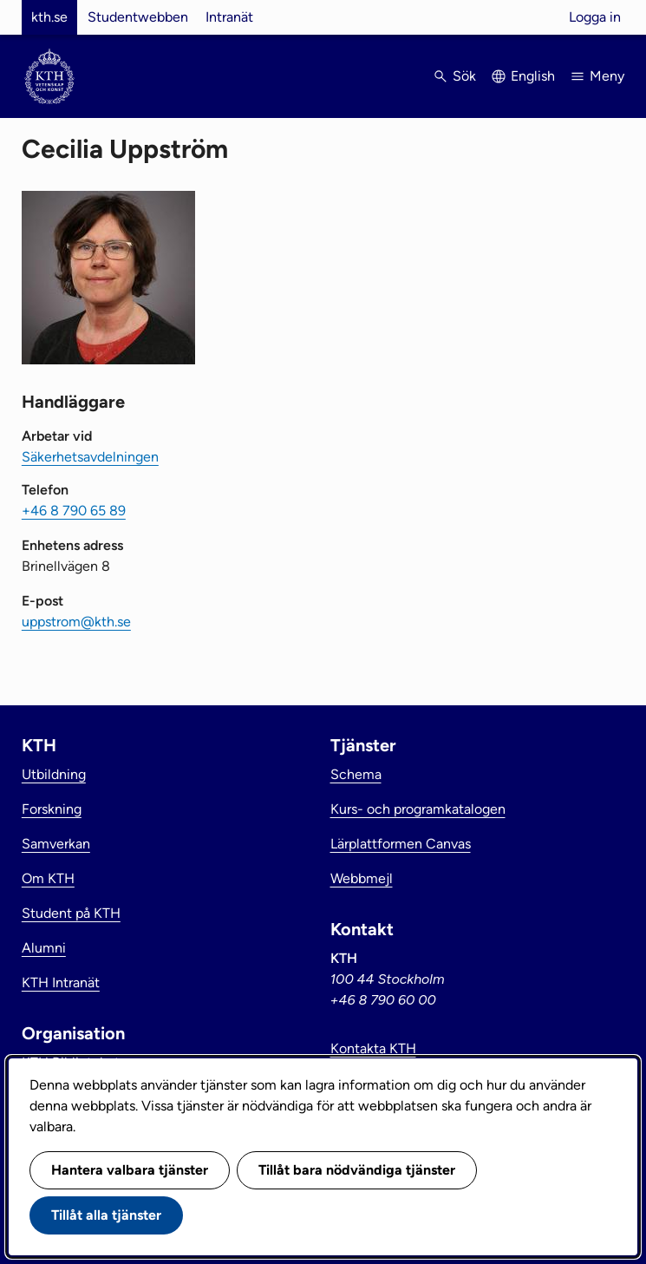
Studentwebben (138, 17)
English (533, 76)
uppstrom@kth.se (76, 621)
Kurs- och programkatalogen (418, 809)
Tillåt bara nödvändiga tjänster (356, 1170)
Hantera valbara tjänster (129, 1170)
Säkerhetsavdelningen (90, 457)
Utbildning (54, 774)
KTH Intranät (61, 982)
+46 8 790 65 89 (74, 510)
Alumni (44, 948)
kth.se (49, 17)
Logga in (595, 17)
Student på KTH (71, 913)
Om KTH (48, 878)
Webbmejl (361, 878)
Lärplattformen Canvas (400, 843)
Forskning (52, 809)
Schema (356, 774)
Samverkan (56, 843)
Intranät (229, 17)
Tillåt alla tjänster (106, 1215)
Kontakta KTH (373, 1048)
